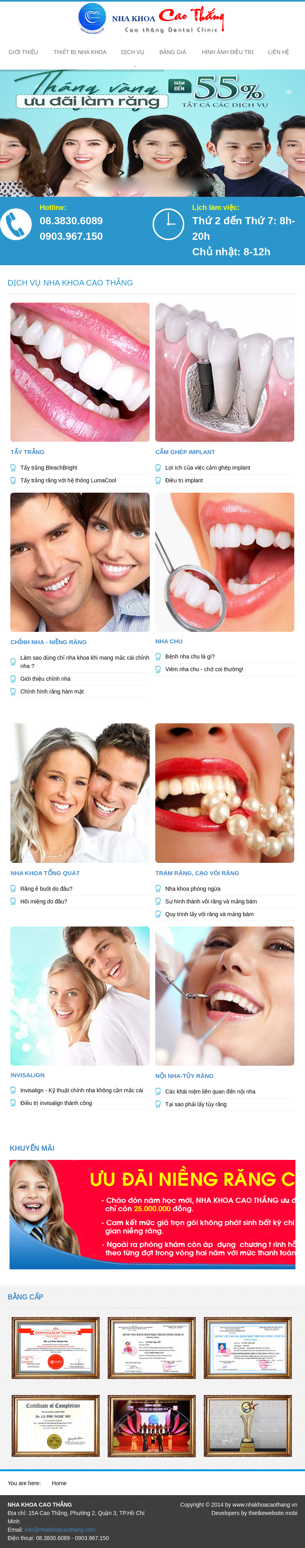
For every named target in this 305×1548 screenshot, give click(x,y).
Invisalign (27, 1075)
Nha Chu (169, 641)
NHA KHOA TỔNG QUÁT (44, 873)
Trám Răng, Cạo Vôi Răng (197, 873)
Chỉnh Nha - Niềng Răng (48, 642)
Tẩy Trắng (27, 452)
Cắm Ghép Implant (185, 452)
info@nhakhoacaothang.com (60, 1530)
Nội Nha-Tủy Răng (184, 1075)
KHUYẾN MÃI (32, 1148)
